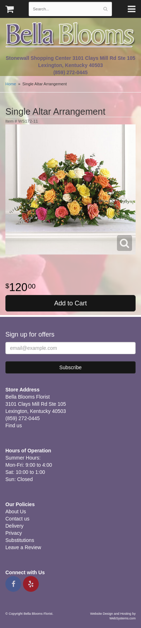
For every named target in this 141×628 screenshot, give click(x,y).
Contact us (17, 519)
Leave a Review (23, 547)
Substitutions (19, 540)
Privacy (13, 533)
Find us (13, 425)
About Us (15, 511)
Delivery (14, 526)
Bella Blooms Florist (70, 35)
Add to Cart (70, 303)
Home (10, 84)
